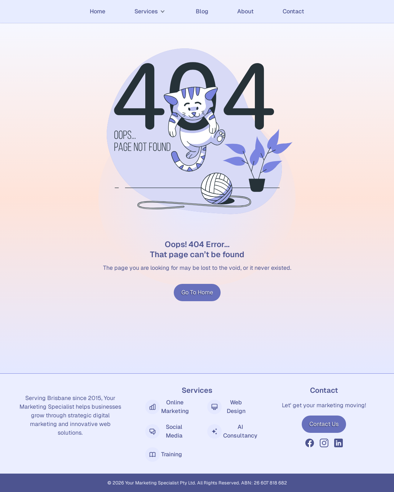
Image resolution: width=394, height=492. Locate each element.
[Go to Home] (197, 292)
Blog (202, 11)
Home (97, 11)
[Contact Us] (324, 424)
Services (150, 11)
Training (163, 454)
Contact (293, 11)
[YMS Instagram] (324, 443)
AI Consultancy (231, 431)
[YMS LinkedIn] (338, 443)
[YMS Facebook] (309, 443)
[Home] (42, 11)
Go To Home (197, 292)
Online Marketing (167, 407)
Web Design (226, 407)
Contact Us (323, 424)
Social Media (163, 431)
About (245, 11)
